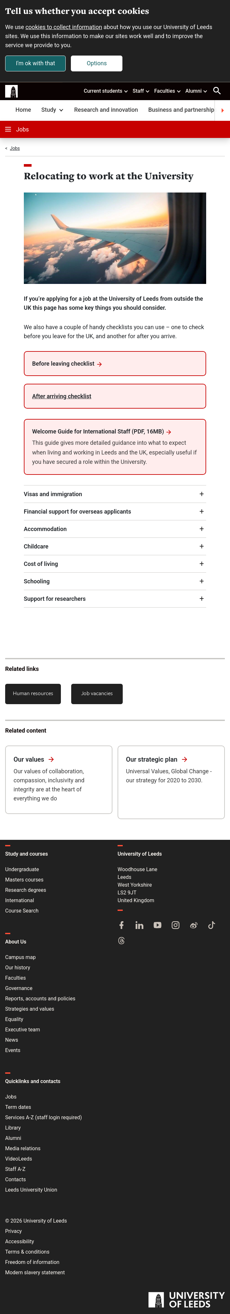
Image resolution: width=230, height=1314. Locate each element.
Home (23, 109)
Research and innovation (106, 109)
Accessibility (19, 1241)
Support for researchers (55, 598)
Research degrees (25, 890)
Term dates (18, 1107)
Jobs (17, 129)
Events (12, 1050)
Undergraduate (22, 869)
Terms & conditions (27, 1252)
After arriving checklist (61, 396)
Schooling (37, 581)
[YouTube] (157, 926)
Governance (19, 988)
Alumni (196, 91)
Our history (17, 968)
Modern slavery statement (35, 1272)
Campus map (20, 957)
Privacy (13, 1231)
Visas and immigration (53, 494)
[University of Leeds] (187, 1300)
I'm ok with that (35, 63)
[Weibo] (193, 926)
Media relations (23, 1148)
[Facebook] (121, 926)
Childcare (36, 546)
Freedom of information (32, 1262)
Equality (14, 1019)
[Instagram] (175, 926)
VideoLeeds (18, 1159)
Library (13, 1128)
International (19, 900)
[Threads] (121, 941)
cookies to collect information (63, 27)
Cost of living (41, 563)
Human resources (33, 693)
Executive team (22, 1030)
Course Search (22, 911)
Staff (141, 91)
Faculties (167, 91)
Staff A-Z (15, 1169)
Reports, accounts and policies (40, 999)
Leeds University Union (31, 1190)
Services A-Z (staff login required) (43, 1117)
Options (97, 63)
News (11, 1040)
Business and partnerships (182, 109)
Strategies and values (29, 1009)
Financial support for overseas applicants (77, 511)
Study (53, 109)
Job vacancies (97, 693)
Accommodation (45, 529)
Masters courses (24, 880)
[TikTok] (211, 926)
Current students (106, 91)
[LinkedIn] (139, 926)
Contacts (15, 1179)
